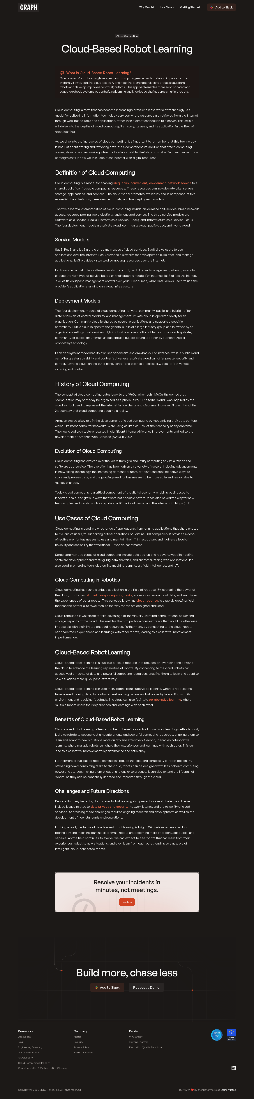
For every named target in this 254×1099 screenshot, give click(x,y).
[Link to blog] (20, 1042)
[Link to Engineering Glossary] (30, 1047)
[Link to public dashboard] (146, 1047)
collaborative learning (165, 699)
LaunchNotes (228, 1089)
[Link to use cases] (24, 1037)
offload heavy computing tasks (109, 595)
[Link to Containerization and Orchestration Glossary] (43, 1068)
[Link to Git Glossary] (25, 1057)
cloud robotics (147, 600)
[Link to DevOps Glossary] (28, 1052)
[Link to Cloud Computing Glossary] (34, 1063)
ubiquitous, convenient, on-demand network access (152, 183)
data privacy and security (109, 806)
